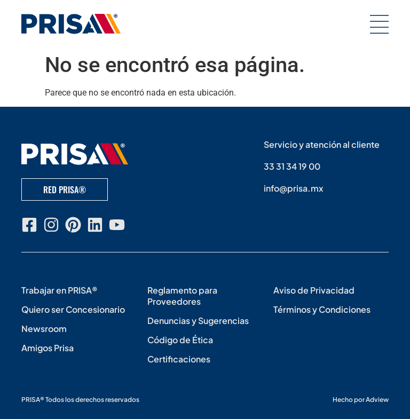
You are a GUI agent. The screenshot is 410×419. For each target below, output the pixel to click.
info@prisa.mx (294, 188)
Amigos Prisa (47, 347)
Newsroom (44, 328)
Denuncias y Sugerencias (198, 320)
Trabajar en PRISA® (59, 290)
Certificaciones (178, 359)
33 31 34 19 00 (292, 166)
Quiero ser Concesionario (73, 309)
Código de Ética (180, 339)
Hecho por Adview (361, 400)
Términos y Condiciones (321, 309)
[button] (379, 24)
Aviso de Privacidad (313, 290)
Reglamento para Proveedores (182, 295)
